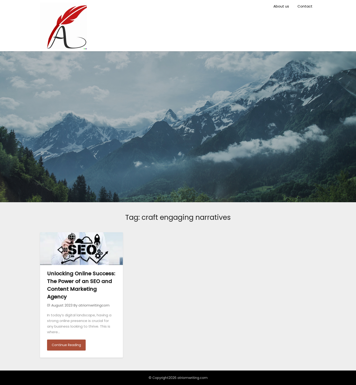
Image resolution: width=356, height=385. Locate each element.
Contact (304, 6)
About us (281, 6)
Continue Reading (66, 345)
